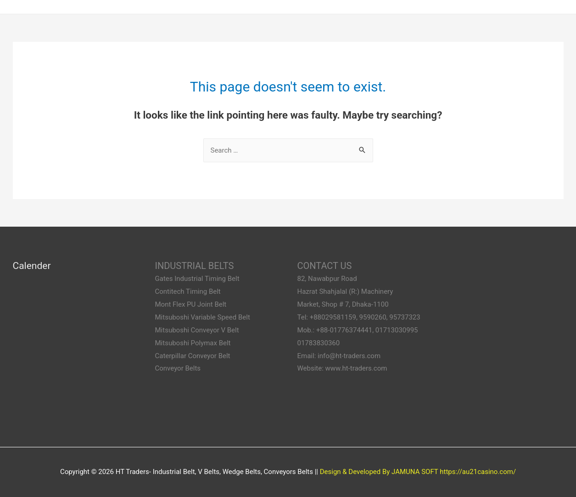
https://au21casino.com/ (478, 472)
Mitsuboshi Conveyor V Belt (197, 330)
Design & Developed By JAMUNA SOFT (379, 472)
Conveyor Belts (178, 368)
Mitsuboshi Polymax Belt (193, 343)
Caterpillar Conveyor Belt (192, 356)
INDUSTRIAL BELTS (194, 265)
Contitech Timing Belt (188, 291)
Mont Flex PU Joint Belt (191, 304)
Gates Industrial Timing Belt (197, 278)
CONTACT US (324, 265)
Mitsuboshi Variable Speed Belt (202, 317)
